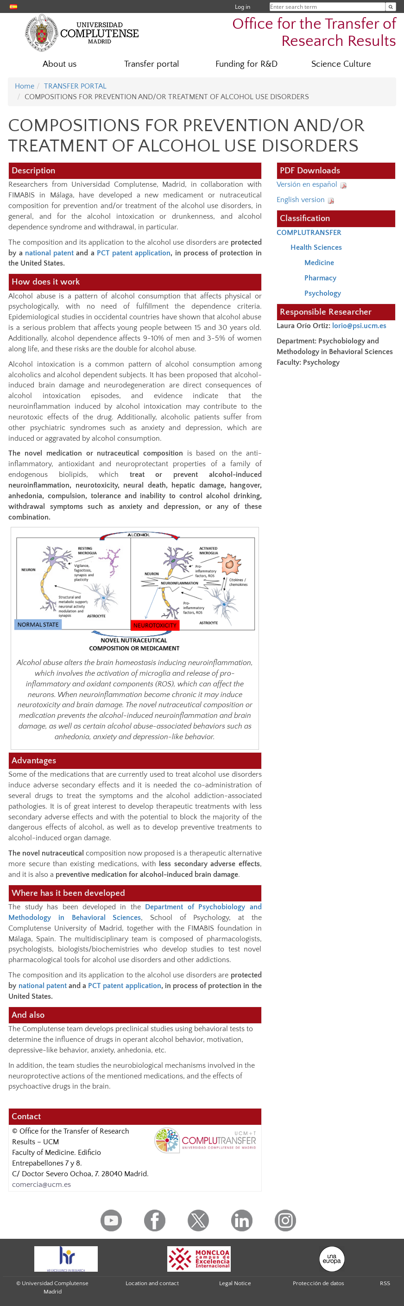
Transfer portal (151, 64)
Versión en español (312, 184)
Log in (242, 7)
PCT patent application (133, 253)
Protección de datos (318, 1283)
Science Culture (341, 64)
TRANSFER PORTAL (75, 86)
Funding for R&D (246, 64)
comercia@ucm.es (41, 1184)
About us (59, 64)
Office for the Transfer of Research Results (314, 33)
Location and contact (152, 1283)
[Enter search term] (390, 6)
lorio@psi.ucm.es (360, 326)
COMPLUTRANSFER (309, 232)
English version (306, 200)
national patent (49, 253)
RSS (385, 1283)
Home (24, 86)
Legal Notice (235, 1283)
